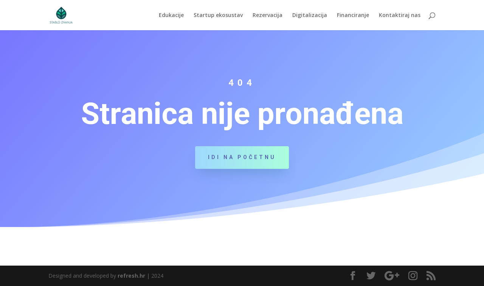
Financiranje (353, 15)
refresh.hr (131, 275)
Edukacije (171, 15)
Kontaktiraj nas (399, 15)
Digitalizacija (309, 15)
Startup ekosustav (218, 15)
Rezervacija (267, 15)
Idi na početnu (242, 157)
